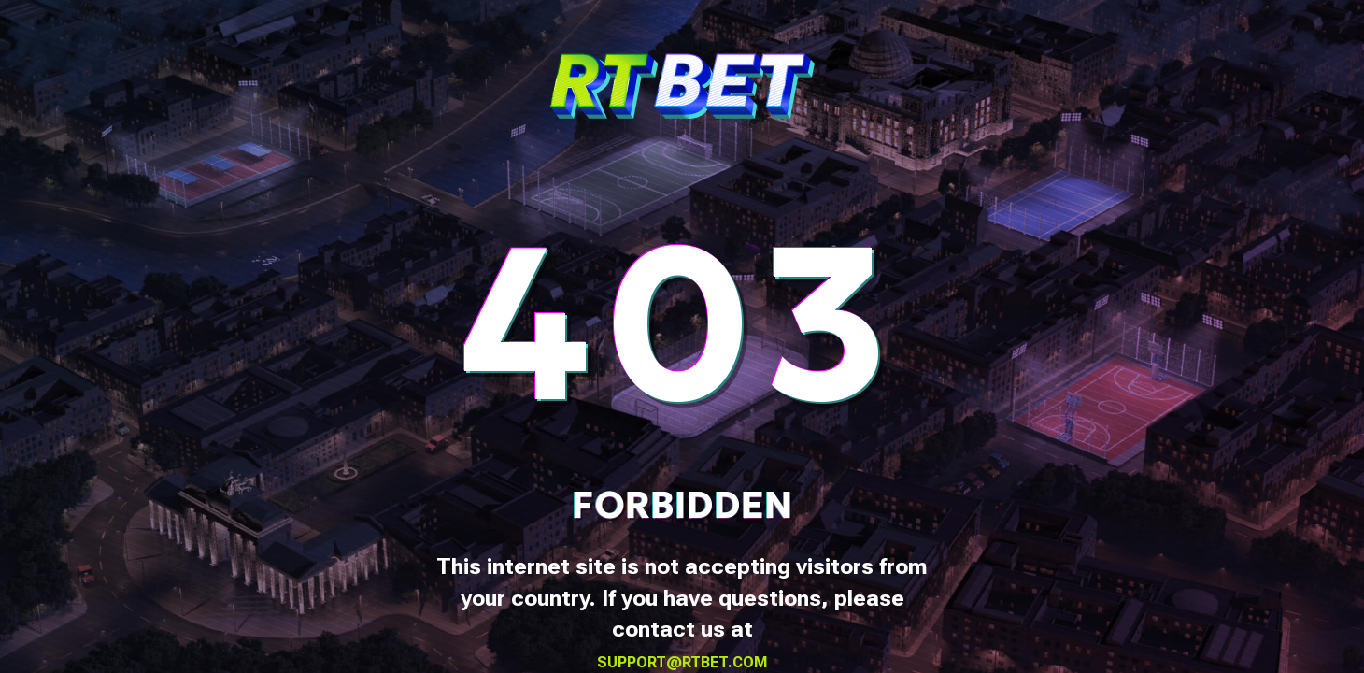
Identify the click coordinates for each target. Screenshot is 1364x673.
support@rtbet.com (682, 662)
